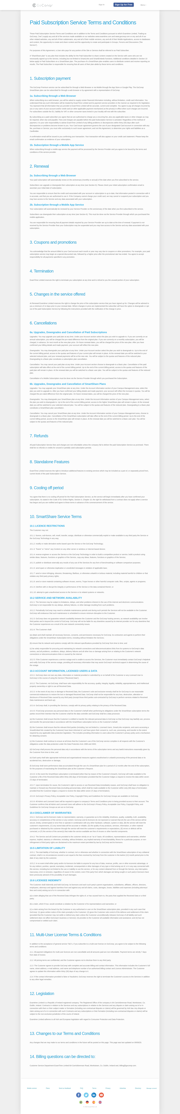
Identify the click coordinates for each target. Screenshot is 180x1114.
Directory (138, 1088)
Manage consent (151, 1088)
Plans (48, 1088)
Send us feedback (65, 1088)
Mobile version (32, 1088)
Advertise (123, 1088)
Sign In (101, 5)
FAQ (81, 1088)
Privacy (108, 1088)
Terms (94, 1088)
